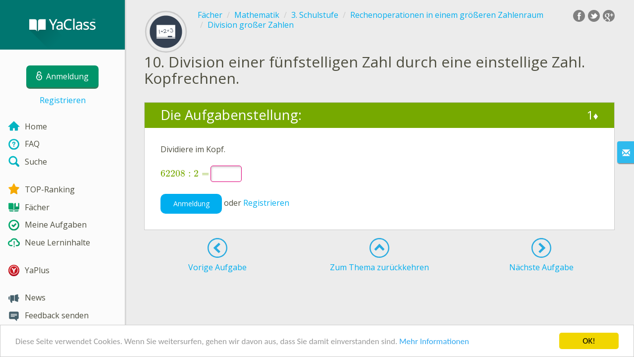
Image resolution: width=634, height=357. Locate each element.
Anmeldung (191, 203)
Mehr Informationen (434, 342)
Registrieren (63, 100)
